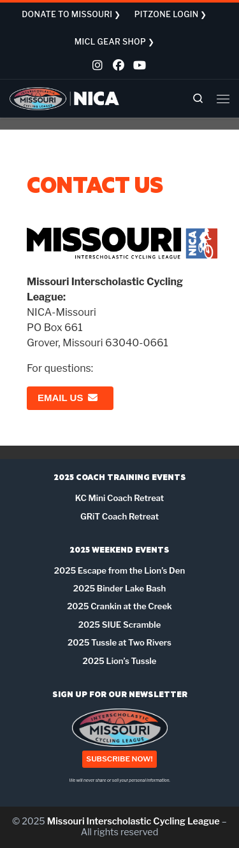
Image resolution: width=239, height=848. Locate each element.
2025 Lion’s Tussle (120, 661)
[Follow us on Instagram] (96, 67)
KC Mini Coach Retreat (119, 498)
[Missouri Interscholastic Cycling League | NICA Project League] (65, 98)
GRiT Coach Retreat (119, 516)
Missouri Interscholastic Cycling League (133, 821)
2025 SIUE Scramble (119, 624)
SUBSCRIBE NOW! (119, 759)
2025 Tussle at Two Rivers (119, 642)
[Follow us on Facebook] (117, 67)
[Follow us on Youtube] (137, 67)
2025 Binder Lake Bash (119, 588)
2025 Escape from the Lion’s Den (119, 570)
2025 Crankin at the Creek (119, 606)
